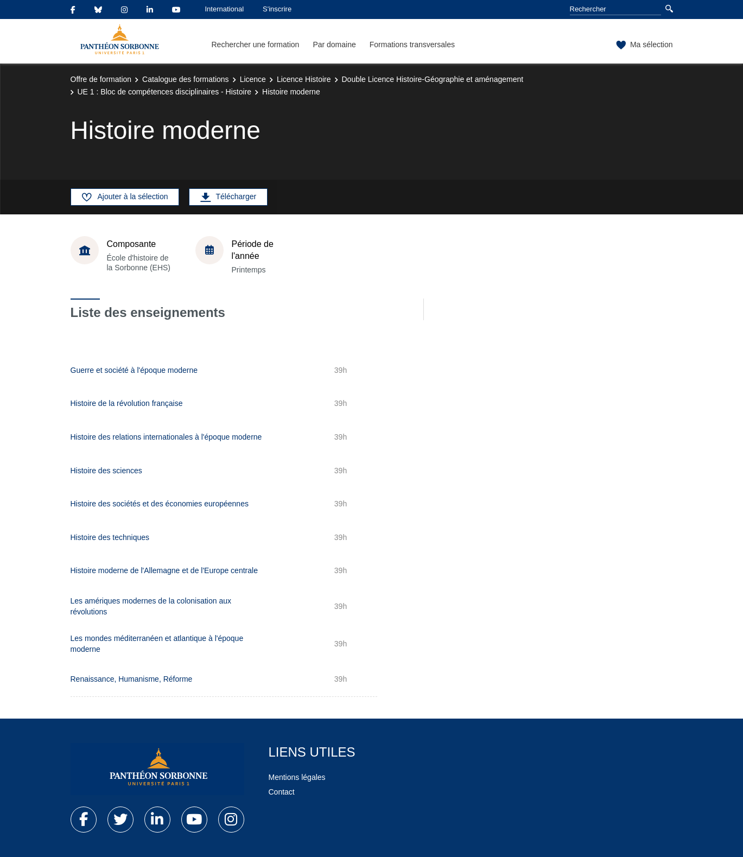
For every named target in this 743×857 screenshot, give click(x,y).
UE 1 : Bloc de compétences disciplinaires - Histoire (165, 91)
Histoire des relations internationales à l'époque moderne (166, 437)
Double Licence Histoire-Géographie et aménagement (433, 79)
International (224, 9)
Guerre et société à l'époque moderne (134, 370)
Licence (253, 79)
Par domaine (334, 44)
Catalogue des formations (185, 79)
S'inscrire (277, 9)
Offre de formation (101, 79)
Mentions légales (297, 777)
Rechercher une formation (256, 44)
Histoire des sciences (106, 470)
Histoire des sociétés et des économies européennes (160, 503)
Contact (282, 792)
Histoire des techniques (110, 537)
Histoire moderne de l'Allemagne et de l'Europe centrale (164, 570)
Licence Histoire (304, 79)
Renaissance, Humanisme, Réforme (132, 679)
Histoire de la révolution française (127, 403)
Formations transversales (412, 44)
